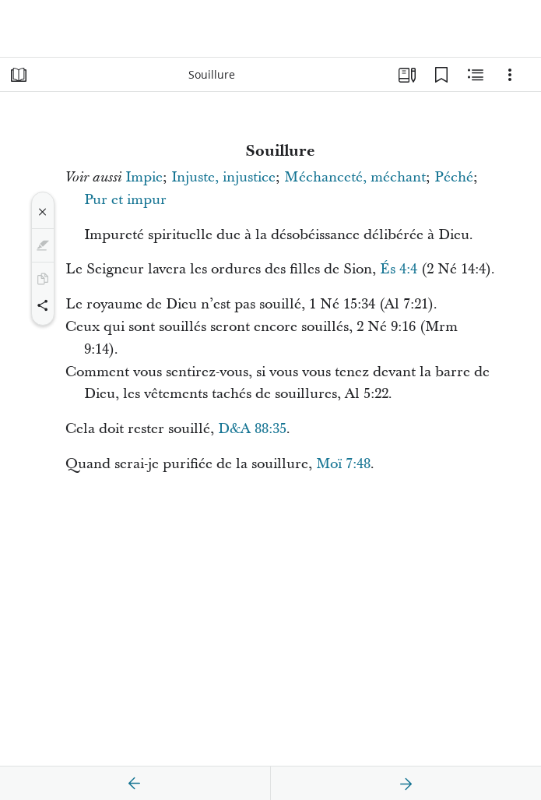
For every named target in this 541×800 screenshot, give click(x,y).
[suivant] (405, 783)
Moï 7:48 (343, 464)
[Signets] (441, 75)
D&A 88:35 (252, 429)
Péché (453, 177)
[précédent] (134, 783)
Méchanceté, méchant (355, 177)
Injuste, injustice (223, 177)
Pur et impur (125, 200)
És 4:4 (398, 269)
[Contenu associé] (475, 75)
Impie (144, 177)
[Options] (509, 75)
